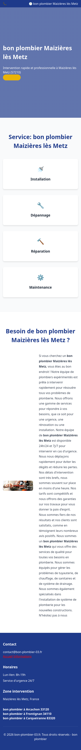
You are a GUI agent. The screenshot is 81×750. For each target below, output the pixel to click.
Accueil (8, 656)
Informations (22, 656)
